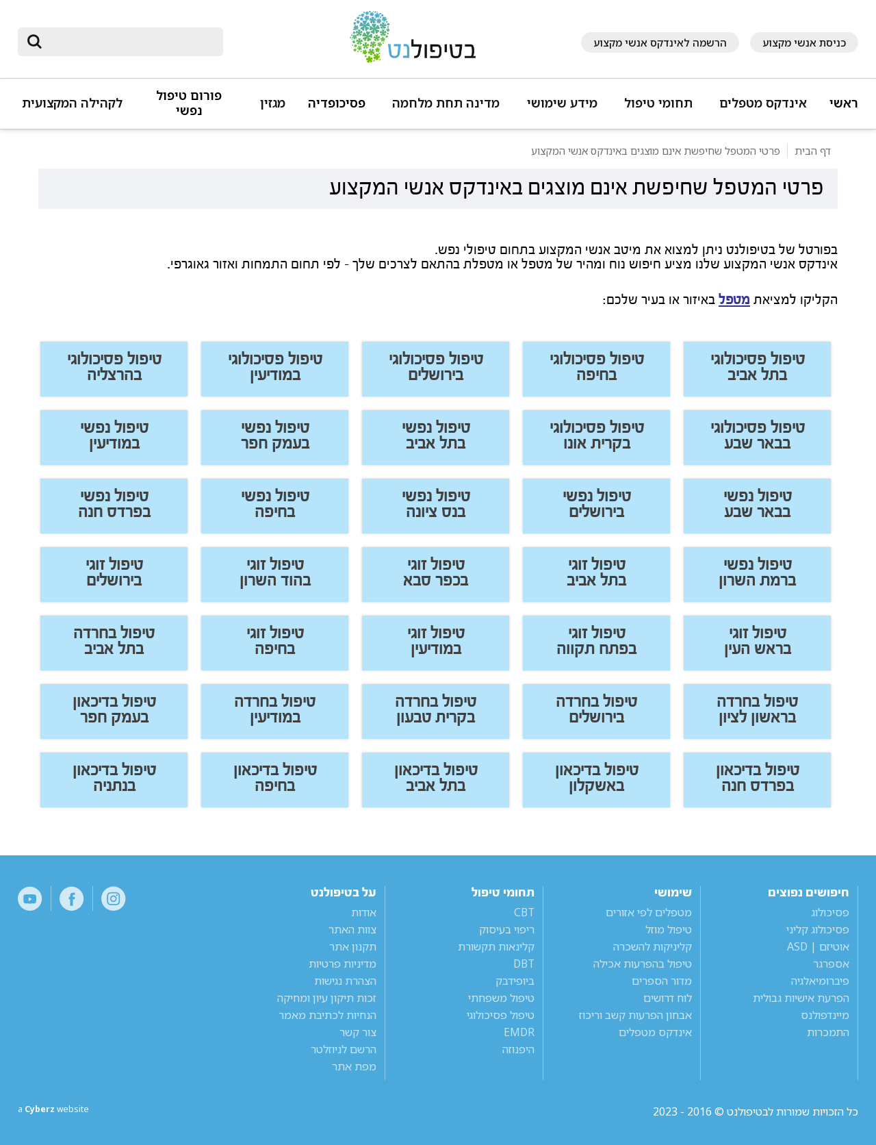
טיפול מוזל (668, 929)
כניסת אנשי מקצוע (804, 42)
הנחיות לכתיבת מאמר (327, 1015)
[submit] (35, 41)
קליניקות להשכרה (652, 946)
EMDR (519, 1032)
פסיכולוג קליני (817, 929)
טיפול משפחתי (501, 998)
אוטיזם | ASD (818, 946)
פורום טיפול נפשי (189, 103)
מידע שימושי (562, 103)
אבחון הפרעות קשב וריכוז (635, 1015)
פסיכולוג (830, 912)
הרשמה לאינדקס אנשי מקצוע (660, 42)
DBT (523, 963)
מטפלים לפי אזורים (649, 912)
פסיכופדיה (336, 103)
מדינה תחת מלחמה (446, 103)
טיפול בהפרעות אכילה (642, 963)
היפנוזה (518, 1049)
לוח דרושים (667, 998)
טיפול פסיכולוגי (500, 1015)
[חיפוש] (130, 41)
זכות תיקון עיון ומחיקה (326, 998)
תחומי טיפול (658, 103)
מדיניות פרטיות (342, 963)
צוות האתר (352, 929)
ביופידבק (514, 980)
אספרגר (831, 963)
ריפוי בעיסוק (506, 929)
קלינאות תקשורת (496, 946)
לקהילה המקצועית (72, 103)
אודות (363, 912)
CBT (524, 912)
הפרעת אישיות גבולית (801, 998)
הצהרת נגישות (345, 980)
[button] (761, 109)
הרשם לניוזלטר (343, 1049)
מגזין (272, 103)
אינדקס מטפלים (763, 103)
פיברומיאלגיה (820, 980)
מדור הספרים (662, 980)
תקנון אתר (352, 946)
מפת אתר (354, 1066)
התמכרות (828, 1032)
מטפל (734, 299)
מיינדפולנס (825, 1015)
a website (62, 1111)
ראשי (843, 103)
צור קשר (357, 1032)
